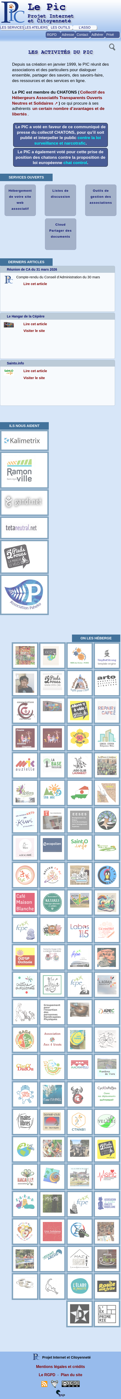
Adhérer (97, 35)
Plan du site (71, 1375)
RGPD (51, 35)
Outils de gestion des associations (101, 196)
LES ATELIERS (36, 27)
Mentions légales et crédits (60, 1367)
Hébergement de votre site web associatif (20, 199)
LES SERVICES (12, 27)
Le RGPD (47, 1375)
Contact (82, 35)
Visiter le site (34, 331)
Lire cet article (35, 284)
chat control (75, 162)
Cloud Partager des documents (60, 230)
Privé (110, 35)
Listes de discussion (60, 193)
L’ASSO (85, 27)
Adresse (68, 35)
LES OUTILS (60, 27)
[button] (111, 46)
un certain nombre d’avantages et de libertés (58, 111)
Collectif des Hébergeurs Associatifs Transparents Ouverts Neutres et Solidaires (58, 97)
